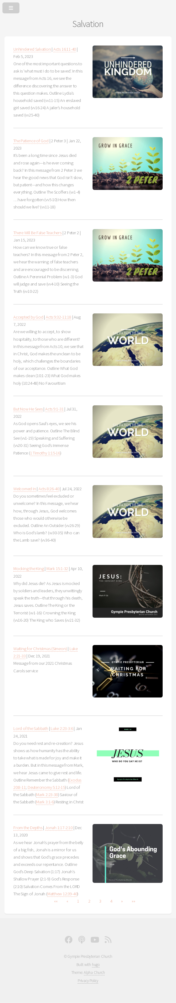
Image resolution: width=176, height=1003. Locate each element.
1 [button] (78, 901)
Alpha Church (94, 972)
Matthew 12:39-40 (62, 894)
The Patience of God (31, 141)
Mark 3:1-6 (45, 802)
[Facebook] (69, 941)
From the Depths (27, 827)
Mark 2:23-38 (47, 794)
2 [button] (89, 901)
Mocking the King (28, 568)
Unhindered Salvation (32, 49)
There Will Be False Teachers (37, 232)
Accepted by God (28, 317)
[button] (56, 901)
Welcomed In (24, 488)
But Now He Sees (28, 409)
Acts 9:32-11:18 (58, 317)
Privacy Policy (88, 980)
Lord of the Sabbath (30, 728)
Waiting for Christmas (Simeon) (40, 648)
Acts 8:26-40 (49, 488)
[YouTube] (94, 941)
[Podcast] (81, 941)
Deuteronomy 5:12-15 (46, 787)
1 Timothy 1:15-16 (45, 453)
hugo (96, 964)
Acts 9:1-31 (54, 409)
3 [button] (100, 901)
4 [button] (111, 901)
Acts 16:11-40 (64, 49)
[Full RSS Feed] (108, 941)
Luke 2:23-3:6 (62, 728)
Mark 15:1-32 (57, 568)
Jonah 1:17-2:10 (59, 827)
